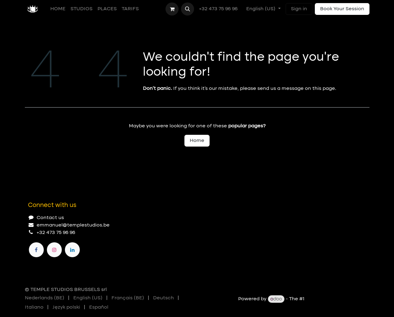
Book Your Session (342, 9)
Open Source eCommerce (337, 299)
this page (323, 88)
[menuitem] (58, 9)
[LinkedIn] (72, 249)
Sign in (299, 9)
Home (197, 140)
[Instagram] (54, 249)
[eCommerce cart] (172, 8)
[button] (187, 8)
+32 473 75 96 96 (219, 9)
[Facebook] (36, 249)
